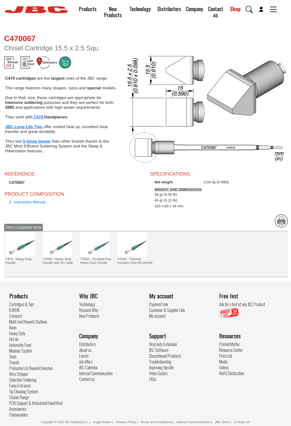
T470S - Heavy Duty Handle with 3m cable (58, 260)
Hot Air (14, 339)
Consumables (18, 414)
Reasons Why (88, 310)
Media (223, 361)
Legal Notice (103, 422)
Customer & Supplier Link (167, 310)
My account (157, 316)
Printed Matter (229, 344)
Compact (15, 316)
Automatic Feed (20, 345)
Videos (224, 367)
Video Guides (158, 373)
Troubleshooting (160, 361)
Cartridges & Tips (21, 304)
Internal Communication (96, 373)
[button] (249, 9)
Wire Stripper (18, 374)
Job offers (85, 361)
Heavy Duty (17, 333)
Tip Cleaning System (23, 391)
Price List (225, 356)
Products (88, 9)
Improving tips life (161, 367)
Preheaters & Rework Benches (31, 368)
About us (85, 350)
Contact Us (242, 422)
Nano (12, 327)
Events (83, 356)
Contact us (215, 12)
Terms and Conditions (156, 422)
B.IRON (14, 310)
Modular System (20, 351)
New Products (113, 12)
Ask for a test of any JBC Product (242, 304)
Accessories (17, 409)
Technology (140, 9)
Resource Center (231, 350)
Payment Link (158, 304)
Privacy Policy (126, 422)
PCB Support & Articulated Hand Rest (36, 403)
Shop (235, 9)
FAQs (152, 379)
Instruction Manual (30, 202)
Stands (14, 362)
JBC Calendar (88, 367)
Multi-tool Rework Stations (28, 321)
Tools (12, 356)
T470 (38, 117)
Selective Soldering (23, 380)
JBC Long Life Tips (24, 126)
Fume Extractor (20, 385)
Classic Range (19, 397)
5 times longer (37, 141)
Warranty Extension (163, 344)
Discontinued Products (165, 356)
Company (194, 9)
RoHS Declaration (231, 373)
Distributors (169, 9)
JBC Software (158, 350)
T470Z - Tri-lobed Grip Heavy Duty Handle (95, 260)
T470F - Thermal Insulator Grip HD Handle (135, 260)
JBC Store (222, 422)
